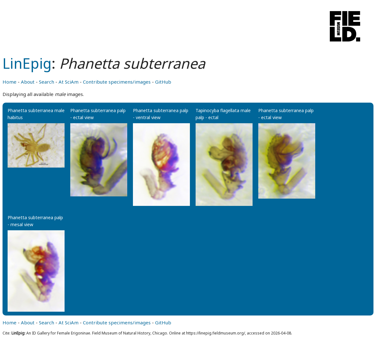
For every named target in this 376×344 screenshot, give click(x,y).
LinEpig (27, 63)
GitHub (163, 82)
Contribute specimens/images (117, 82)
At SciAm (68, 82)
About (27, 82)
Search (46, 82)
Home (9, 82)
